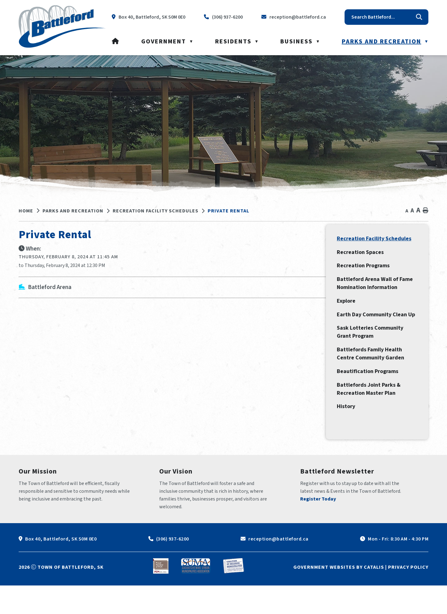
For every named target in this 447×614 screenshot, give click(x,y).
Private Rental (228, 210)
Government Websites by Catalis (338, 595)
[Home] (116, 41)
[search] (381, 17)
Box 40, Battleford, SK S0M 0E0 (61, 567)
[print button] (425, 210)
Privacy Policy (408, 595)
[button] (419, 17)
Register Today (318, 527)
